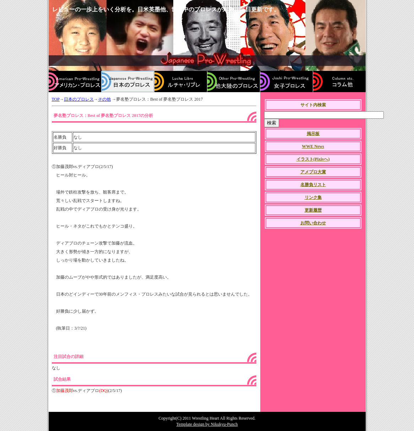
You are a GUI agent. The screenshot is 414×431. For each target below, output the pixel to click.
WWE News (313, 146)
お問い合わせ (313, 222)
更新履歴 (313, 210)
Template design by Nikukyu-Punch (207, 424)
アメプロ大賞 (313, 171)
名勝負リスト (313, 184)
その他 (104, 99)
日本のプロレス (79, 99)
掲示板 (313, 133)
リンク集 (313, 197)
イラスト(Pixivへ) (313, 159)
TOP (56, 99)
